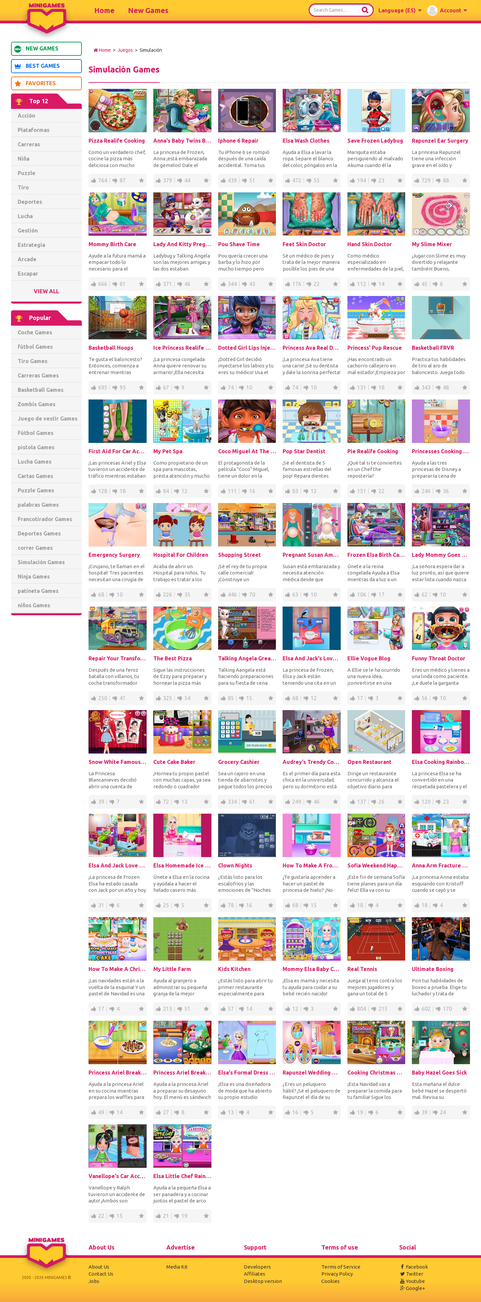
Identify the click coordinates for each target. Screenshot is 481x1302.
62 (425, 595)
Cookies (330, 1281)
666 (102, 284)
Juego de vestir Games (47, 419)
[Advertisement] (46, 722)
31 (101, 905)
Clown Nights (235, 865)
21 (166, 1216)
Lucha (25, 216)
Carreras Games (38, 375)
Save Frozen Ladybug (375, 141)
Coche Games (35, 332)
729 (426, 180)
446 (232, 595)
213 (167, 1009)
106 (361, 595)
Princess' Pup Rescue (374, 348)
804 (361, 1009)
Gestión (28, 230)
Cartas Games (35, 476)
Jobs (94, 1281)
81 (123, 284)
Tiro (23, 187)
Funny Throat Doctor (438, 658)
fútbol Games (35, 347)
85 (231, 698)
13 (184, 802)
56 (425, 698)
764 (102, 180)
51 (252, 180)
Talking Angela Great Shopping (247, 658)
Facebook (413, 1267)
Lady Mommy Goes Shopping (441, 555)
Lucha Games (34, 462)
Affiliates (254, 1274)
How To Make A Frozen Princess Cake (312, 865)
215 (382, 1009)
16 (252, 491)
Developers (257, 1267)
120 (426, 802)
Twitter (411, 1274)
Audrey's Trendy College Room (312, 762)
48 (446, 387)
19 (360, 1112)
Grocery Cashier (239, 762)
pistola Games (36, 447)
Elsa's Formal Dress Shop (247, 1073)
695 (102, 387)
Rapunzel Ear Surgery (440, 141)
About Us (99, 1267)
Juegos (125, 50)
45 (425, 284)
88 (446, 180)
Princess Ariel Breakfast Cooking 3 (182, 1073)
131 (361, 387)
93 (123, 387)
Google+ (412, 1288)
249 (296, 802)
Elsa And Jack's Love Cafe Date (312, 658)
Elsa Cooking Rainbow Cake (441, 762)
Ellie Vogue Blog (368, 658)
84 (166, 491)
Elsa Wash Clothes (306, 141)
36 (446, 491)
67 (166, 387)
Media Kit (177, 1267)
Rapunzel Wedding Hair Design (312, 1073)
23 (381, 180)
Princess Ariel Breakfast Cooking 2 (118, 1073)
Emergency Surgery (114, 555)
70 (252, 595)
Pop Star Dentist (304, 451)
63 (295, 595)
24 (443, 1112)
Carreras (29, 144)
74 (231, 387)
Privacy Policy (337, 1274)
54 (187, 698)
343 (426, 387)
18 (381, 387)
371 (167, 284)
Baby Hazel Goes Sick (439, 1073)
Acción (26, 116)
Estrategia (31, 245)
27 (166, 1112)
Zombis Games (36, 404)
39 (101, 802)
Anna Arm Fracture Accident (441, 865)
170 (447, 1009)
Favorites (35, 83)
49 (101, 1112)
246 (426, 491)
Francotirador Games (45, 519)
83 (295, 491)
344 (232, 284)
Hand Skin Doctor (369, 244)
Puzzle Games (36, 490)
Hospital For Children (180, 555)
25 (166, 905)
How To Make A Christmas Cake (118, 969)
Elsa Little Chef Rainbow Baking (182, 1176)
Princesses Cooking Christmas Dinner (441, 451)
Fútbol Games (35, 433)
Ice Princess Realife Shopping (182, 348)
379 (167, 180)
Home (104, 10)
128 (102, 491)
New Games (148, 10)
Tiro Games (32, 361)
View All (46, 291)
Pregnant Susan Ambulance (312, 555)
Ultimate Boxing (433, 969)
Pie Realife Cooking (372, 451)
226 (167, 595)
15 (249, 698)
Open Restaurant (369, 762)
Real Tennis (362, 969)
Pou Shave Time (239, 244)
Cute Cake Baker (174, 762)
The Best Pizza (172, 658)
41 (123, 698)
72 (166, 802)
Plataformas (33, 130)
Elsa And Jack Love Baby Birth (118, 865)
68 (101, 595)
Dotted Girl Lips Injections (247, 348)
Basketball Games (40, 390)
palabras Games (38, 505)
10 (249, 387)
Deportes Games (39, 533)
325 (167, 698)
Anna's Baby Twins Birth (182, 141)
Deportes (30, 202)
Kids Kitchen (234, 969)
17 (381, 595)
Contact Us (101, 1274)
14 (381, 284)
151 (361, 491)
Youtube (412, 1281)
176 (296, 284)
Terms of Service (340, 1267)
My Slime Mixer (432, 244)
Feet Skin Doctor (304, 244)
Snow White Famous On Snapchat (118, 762)
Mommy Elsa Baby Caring (312, 969)
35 (187, 595)
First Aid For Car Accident (118, 451)
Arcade (27, 259)
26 (381, 802)
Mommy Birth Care (112, 244)
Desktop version (263, 1281)
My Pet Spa (167, 451)
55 (317, 180)
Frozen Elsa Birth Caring (376, 555)
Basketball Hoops (111, 348)
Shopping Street (239, 555)
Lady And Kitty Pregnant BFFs (182, 244)
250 (102, 698)
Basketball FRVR (433, 348)
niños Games (34, 605)
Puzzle (26, 173)
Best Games (37, 66)
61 (252, 802)
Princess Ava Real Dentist (312, 348)
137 (361, 802)
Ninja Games (34, 577)
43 (252, 284)
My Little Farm (172, 969)
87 (123, 180)
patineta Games (38, 591)
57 (231, 1009)
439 (232, 180)
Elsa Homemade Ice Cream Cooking (182, 865)
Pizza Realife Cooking (117, 141)
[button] (400, 10)
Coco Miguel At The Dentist (247, 451)
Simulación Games (41, 562)
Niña (23, 159)
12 (184, 491)
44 (187, 180)
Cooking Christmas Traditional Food (376, 1073)
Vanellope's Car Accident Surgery (118, 1176)
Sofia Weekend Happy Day (376, 865)
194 (361, 180)
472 (296, 180)
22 (317, 284)
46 (187, 284)
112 (361, 284)
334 (232, 802)
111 (232, 491)
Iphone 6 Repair (238, 141)
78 (231, 905)
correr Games (35, 548)
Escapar (28, 274)
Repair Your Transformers (118, 658)
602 (426, 1009)
